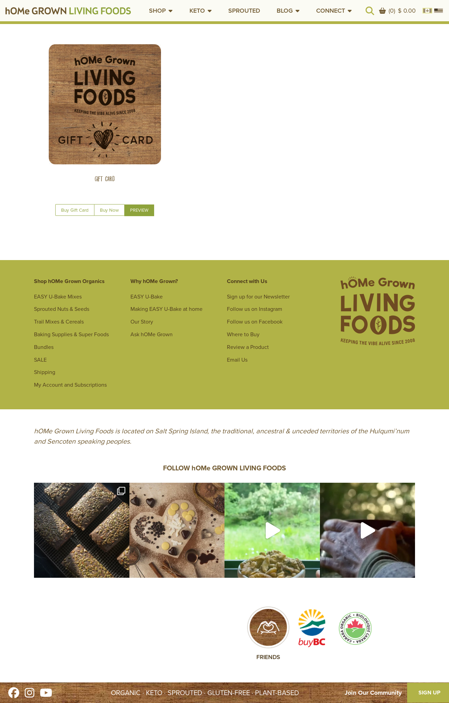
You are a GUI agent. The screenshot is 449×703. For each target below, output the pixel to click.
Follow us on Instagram (254, 309)
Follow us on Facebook (255, 322)
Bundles (44, 347)
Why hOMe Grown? (154, 281)
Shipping (44, 372)
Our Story (141, 322)
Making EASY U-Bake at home (166, 309)
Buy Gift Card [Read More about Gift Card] (75, 210)
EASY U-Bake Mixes (58, 297)
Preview (139, 210)
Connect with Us (247, 281)
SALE (40, 360)
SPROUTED (244, 10)
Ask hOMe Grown (151, 334)
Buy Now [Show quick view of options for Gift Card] (109, 210)
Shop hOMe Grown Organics (69, 281)
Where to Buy (243, 334)
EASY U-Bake (146, 297)
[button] (160, 11)
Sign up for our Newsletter (258, 297)
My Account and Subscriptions (70, 385)
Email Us (237, 360)
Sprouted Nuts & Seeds (61, 309)
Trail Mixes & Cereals (59, 322)
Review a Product (248, 347)
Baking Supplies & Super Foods (71, 334)
